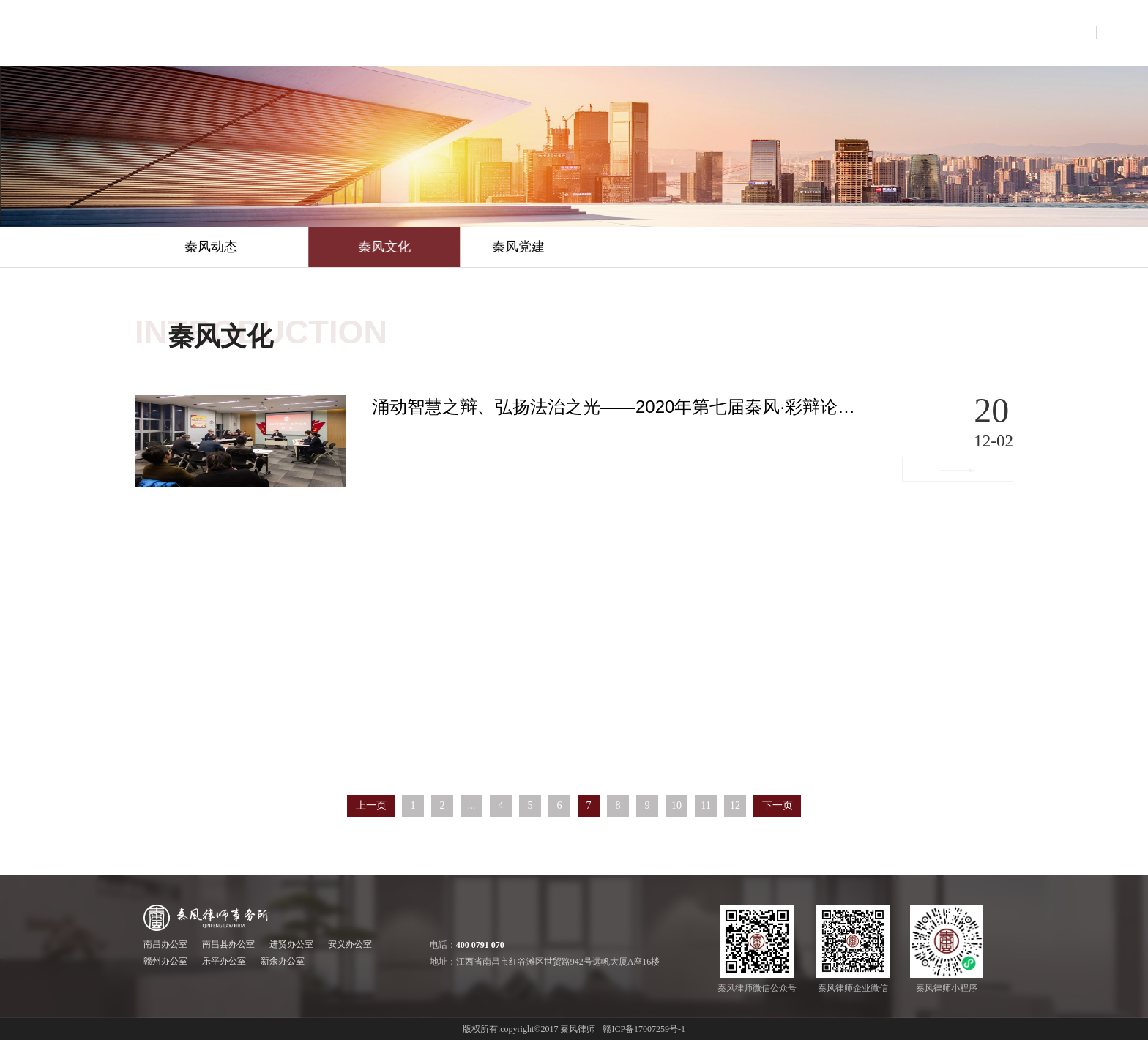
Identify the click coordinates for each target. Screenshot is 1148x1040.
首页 (408, 32)
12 (735, 805)
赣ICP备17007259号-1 (644, 1029)
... (472, 805)
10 (676, 805)
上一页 (371, 805)
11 (705, 805)
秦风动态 (210, 246)
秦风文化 (479, 246)
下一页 (777, 805)
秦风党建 (587, 246)
